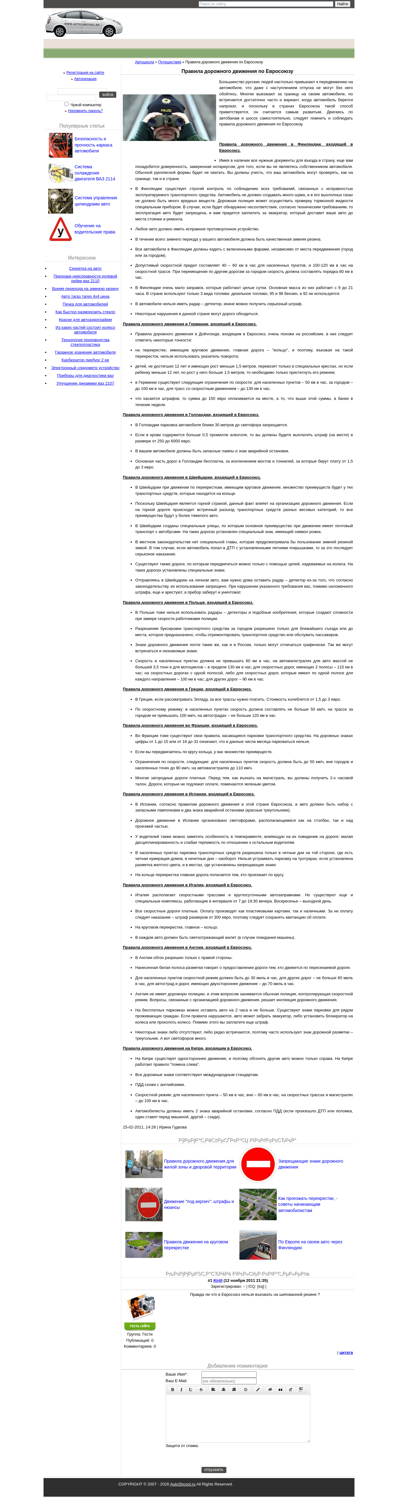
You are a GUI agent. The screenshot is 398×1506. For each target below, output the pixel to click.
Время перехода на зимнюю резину (85, 288)
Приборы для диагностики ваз (85, 375)
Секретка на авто (85, 268)
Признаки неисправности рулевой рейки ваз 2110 (85, 278)
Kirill (217, 1280)
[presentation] (248, 1464)
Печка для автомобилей (85, 304)
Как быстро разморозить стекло (85, 312)
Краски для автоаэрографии (85, 319)
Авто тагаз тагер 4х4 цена (85, 296)
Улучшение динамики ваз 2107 (85, 383)
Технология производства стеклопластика (85, 342)
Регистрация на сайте (85, 72)
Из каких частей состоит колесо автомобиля (85, 329)
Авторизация (85, 79)
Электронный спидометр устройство (85, 367)
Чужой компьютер (85, 105)
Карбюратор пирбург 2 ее (85, 360)
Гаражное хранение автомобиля (85, 352)
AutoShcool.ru (183, 1493)
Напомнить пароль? (85, 111)
